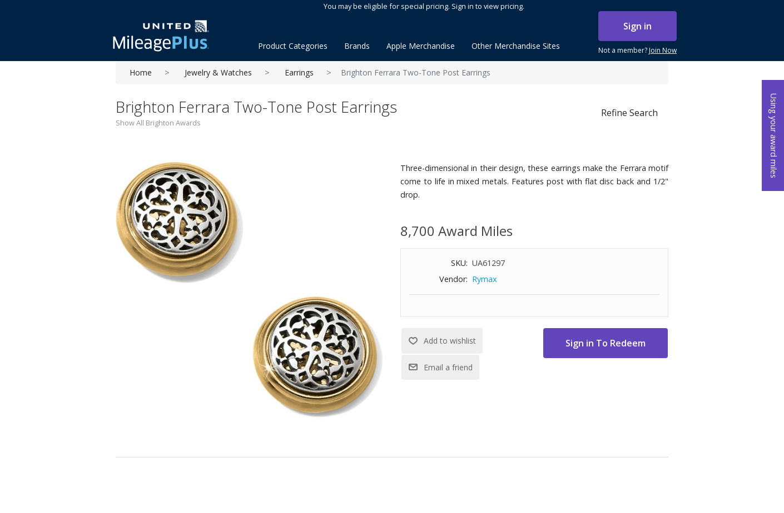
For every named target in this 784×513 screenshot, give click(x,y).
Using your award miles (773, 135)
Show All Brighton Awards (158, 123)
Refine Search (629, 113)
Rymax (484, 279)
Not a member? (637, 50)
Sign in (637, 26)
